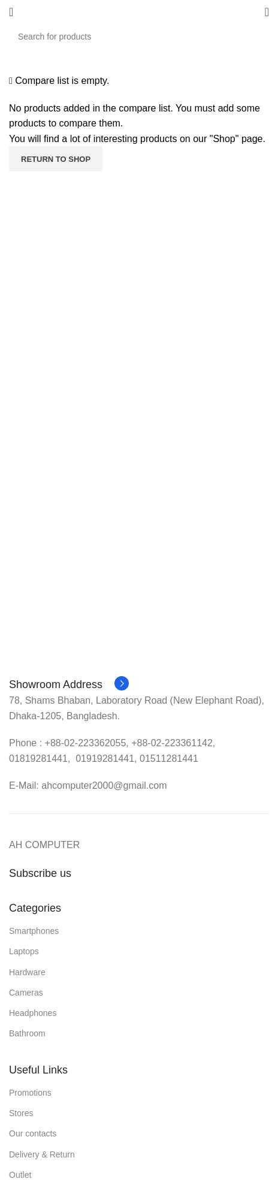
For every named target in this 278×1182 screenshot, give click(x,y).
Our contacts (32, 1133)
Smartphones (34, 931)
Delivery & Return (42, 1154)
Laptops (24, 951)
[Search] (139, 36)
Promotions (30, 1092)
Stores (21, 1113)
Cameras (26, 992)
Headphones (32, 1013)
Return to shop (55, 159)
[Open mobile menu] (11, 12)
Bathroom (27, 1033)
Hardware (27, 972)
